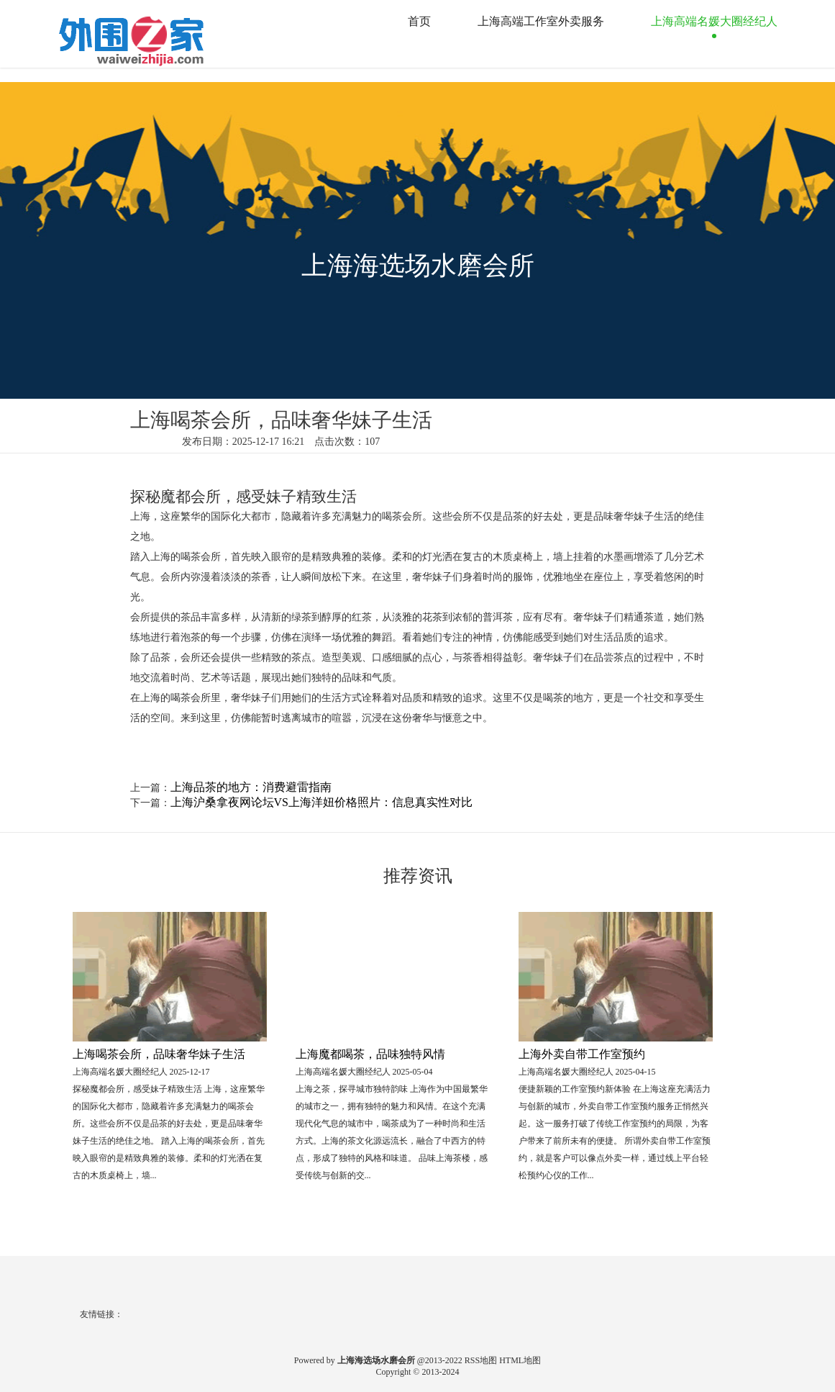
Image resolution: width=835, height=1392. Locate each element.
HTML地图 (520, 1360)
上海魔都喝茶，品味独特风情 (370, 1054)
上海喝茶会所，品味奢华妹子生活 (159, 1054)
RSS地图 (481, 1360)
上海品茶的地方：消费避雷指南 (251, 787)
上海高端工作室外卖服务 (541, 21)
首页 (419, 21)
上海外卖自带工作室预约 (582, 1054)
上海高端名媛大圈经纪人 (714, 21)
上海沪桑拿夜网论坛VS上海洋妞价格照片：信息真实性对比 (321, 802)
